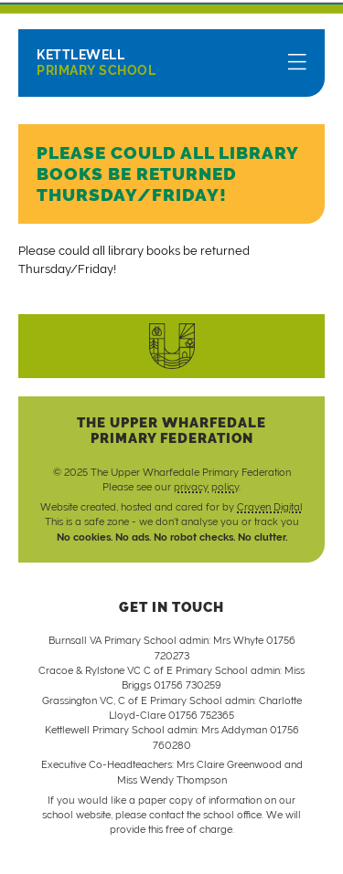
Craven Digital (270, 506)
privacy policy (206, 486)
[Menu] (297, 63)
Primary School (96, 62)
